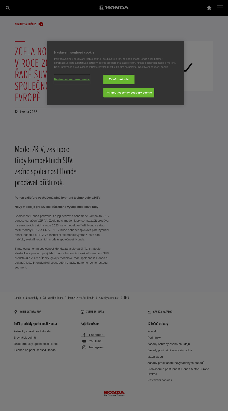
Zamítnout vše (119, 79)
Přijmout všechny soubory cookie (129, 92)
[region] (115, 73)
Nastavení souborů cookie (72, 79)
